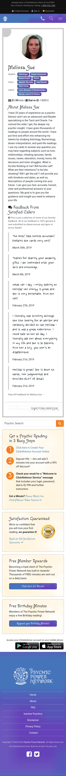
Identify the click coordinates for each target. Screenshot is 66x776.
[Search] (60, 423)
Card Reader (41, 82)
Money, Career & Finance (29, 94)
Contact (33, 732)
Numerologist (24, 78)
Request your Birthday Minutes (33, 623)
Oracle (36, 78)
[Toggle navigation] (60, 18)
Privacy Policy (33, 726)
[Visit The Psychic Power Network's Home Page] (33, 679)
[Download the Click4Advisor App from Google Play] (27, 645)
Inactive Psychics (33, 713)
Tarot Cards (24, 86)
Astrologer (23, 74)
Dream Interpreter (38, 74)
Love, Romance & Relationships (32, 90)
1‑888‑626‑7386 (48, 5)
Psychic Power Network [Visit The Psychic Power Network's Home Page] (34, 742)
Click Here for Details (33, 586)
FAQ (33, 707)
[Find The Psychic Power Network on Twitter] (36, 754)
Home (33, 694)
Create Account (20, 11)
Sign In (36, 11)
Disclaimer (33, 720)
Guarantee (48, 11)
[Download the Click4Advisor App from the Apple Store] (52, 645)
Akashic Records (26, 82)
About (33, 701)
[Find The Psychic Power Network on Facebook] (29, 754)
